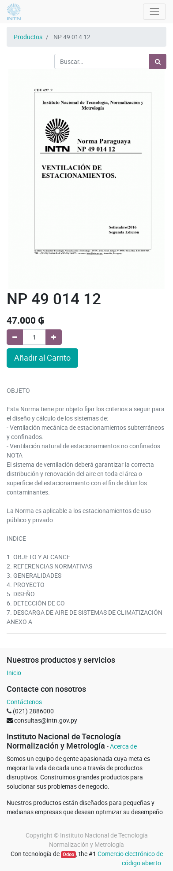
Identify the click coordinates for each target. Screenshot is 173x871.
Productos (28, 37)
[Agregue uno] (53, 337)
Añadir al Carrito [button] (42, 358)
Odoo (68, 854)
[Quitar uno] (15, 337)
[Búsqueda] (157, 61)
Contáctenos (24, 702)
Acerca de (123, 746)
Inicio (14, 672)
